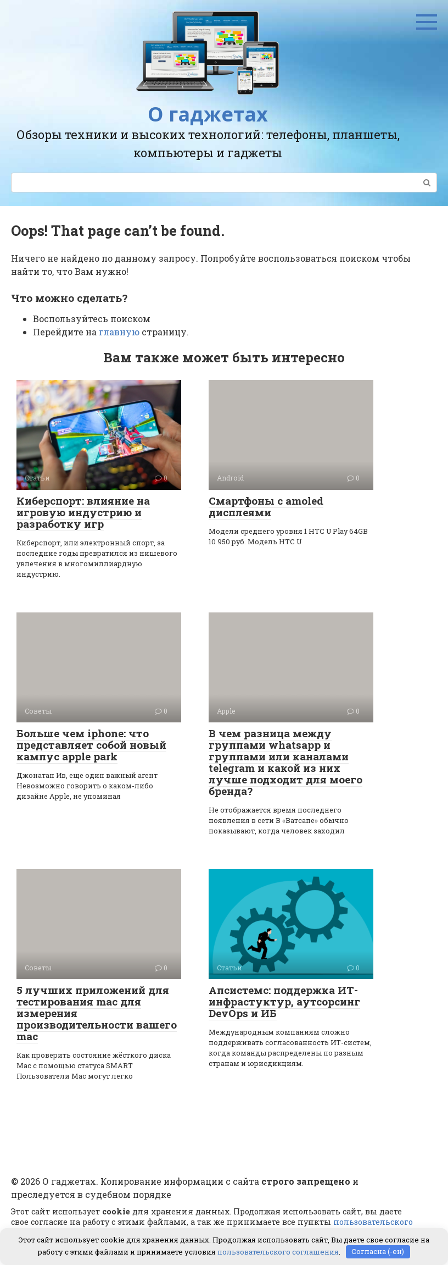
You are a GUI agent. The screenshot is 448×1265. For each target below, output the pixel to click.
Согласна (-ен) (377, 1251)
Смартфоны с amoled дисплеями (266, 506)
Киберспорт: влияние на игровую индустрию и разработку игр (83, 512)
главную (119, 332)
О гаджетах (208, 114)
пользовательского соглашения (278, 1251)
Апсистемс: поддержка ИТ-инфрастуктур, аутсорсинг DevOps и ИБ (284, 1001)
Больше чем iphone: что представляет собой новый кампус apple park (91, 744)
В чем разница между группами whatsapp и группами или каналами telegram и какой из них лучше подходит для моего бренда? (285, 761)
